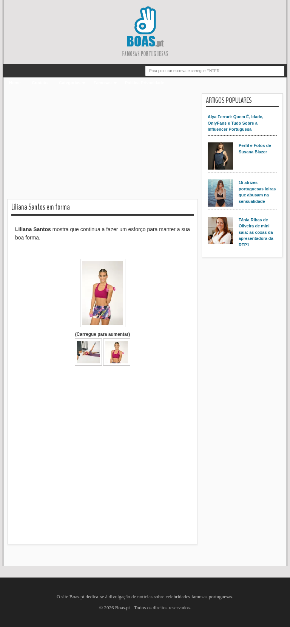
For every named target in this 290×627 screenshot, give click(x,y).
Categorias (69, 82)
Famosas (103, 82)
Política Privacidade (144, 82)
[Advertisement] (102, 146)
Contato (40, 82)
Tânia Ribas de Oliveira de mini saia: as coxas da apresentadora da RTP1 (256, 232)
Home (15, 82)
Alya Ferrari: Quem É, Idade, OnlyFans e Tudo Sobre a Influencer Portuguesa (235, 122)
